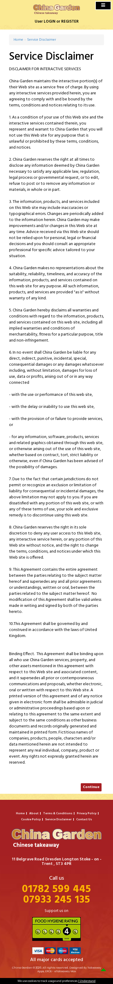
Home (18, 40)
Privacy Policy (86, 813)
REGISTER (70, 21)
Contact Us (84, 819)
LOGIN (49, 21)
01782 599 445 (56, 889)
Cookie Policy (31, 819)
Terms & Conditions (57, 813)
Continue (91, 787)
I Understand (87, 981)
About (34, 813)
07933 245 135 (56, 900)
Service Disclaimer (41, 40)
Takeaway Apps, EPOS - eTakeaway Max (69, 969)
